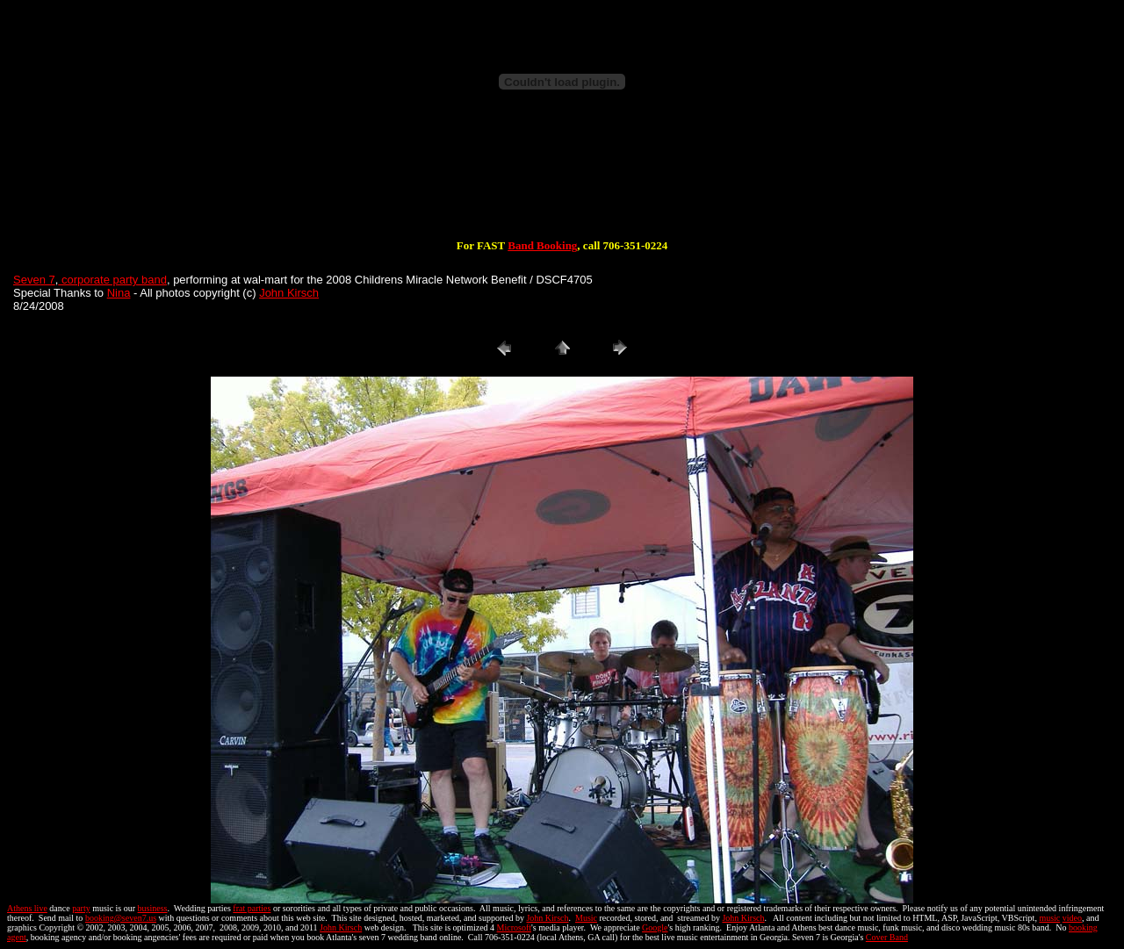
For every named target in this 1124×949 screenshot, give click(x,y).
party (81, 908)
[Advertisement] (562, 182)
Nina (119, 292)
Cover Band (887, 937)
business (153, 908)
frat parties (251, 908)
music (1049, 918)
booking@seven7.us (120, 918)
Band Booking (542, 245)
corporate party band (112, 279)
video (1072, 918)
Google (654, 927)
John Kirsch (289, 292)
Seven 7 (34, 279)
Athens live (27, 908)
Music (586, 918)
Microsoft (514, 927)
